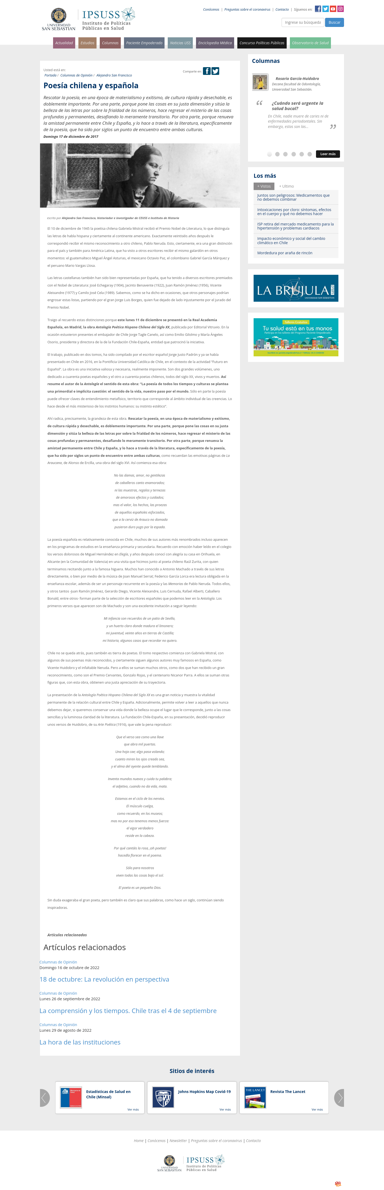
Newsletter (178, 1140)
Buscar (335, 22)
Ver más (133, 1109)
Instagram (340, 9)
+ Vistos (264, 186)
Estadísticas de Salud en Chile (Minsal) (108, 1094)
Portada (51, 75)
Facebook (318, 9)
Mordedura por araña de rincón (285, 252)
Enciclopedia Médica (215, 42)
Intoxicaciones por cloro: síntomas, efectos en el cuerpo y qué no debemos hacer (294, 211)
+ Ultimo (286, 186)
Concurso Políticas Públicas (261, 42)
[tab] (264, 186)
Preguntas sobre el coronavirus (247, 9)
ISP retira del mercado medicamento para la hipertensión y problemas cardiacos (295, 226)
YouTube (333, 9)
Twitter (325, 9)
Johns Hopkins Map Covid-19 (204, 1091)
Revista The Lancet (287, 1091)
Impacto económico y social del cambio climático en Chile (291, 240)
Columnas (110, 42)
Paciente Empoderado (144, 42)
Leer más (327, 154)
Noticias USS (180, 42)
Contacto (282, 9)
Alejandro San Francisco (114, 75)
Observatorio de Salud (310, 42)
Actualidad (64, 42)
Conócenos (211, 9)
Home (139, 1140)
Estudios (87, 42)
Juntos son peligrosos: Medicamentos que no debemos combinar (293, 197)
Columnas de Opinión (77, 75)
